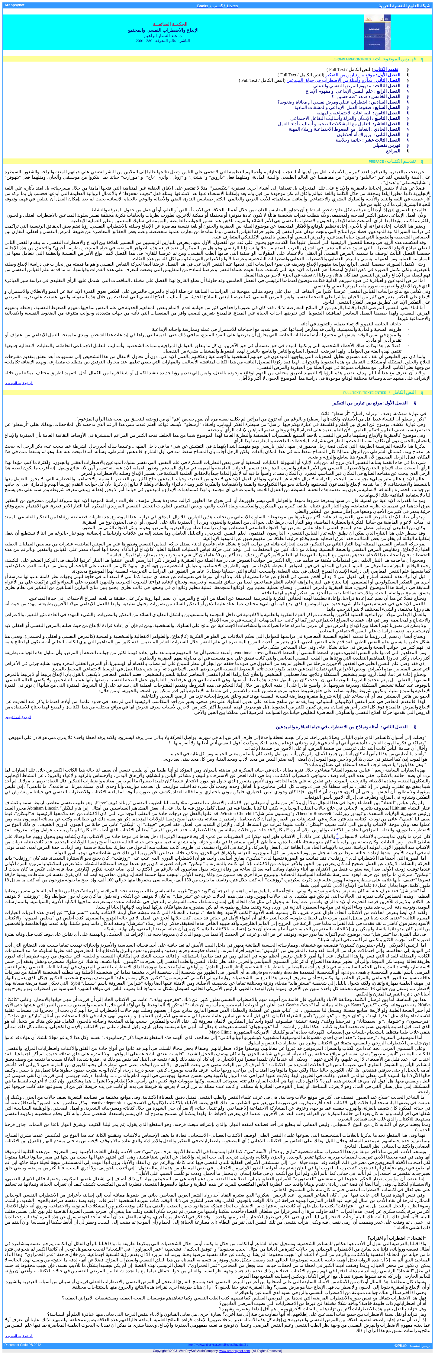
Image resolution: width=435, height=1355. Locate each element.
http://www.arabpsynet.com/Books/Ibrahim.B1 (218, 1344)
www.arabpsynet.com (234, 1351)
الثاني (388, 726)
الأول (389, 403)
